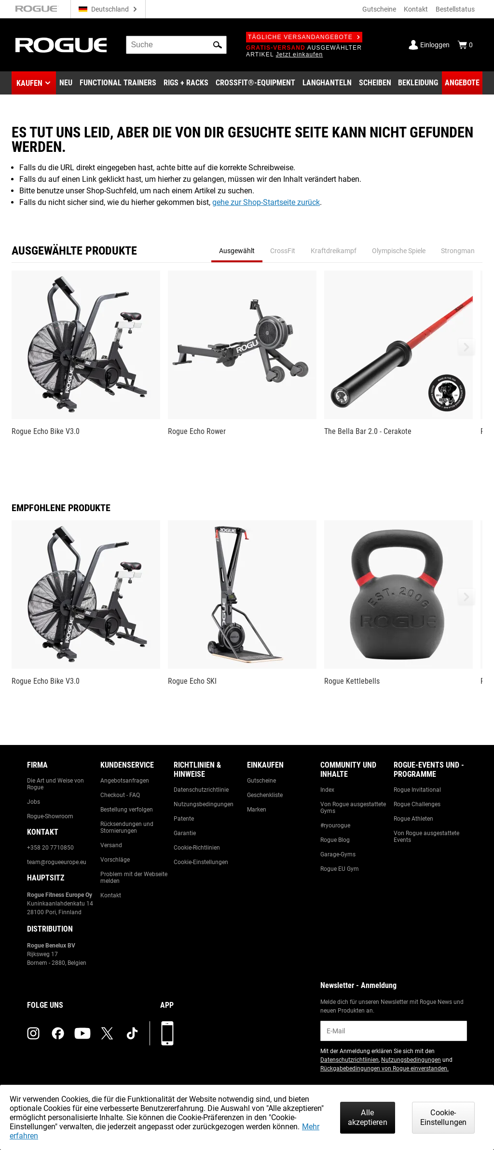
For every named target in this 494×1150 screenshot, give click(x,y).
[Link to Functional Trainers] (118, 83)
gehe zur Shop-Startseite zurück (266, 202)
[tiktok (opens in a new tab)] (132, 1033)
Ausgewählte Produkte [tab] (74, 251)
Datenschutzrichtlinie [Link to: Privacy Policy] (201, 789)
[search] (176, 45)
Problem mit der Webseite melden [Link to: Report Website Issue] (133, 877)
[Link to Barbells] (327, 83)
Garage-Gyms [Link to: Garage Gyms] (338, 854)
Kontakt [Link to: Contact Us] (110, 895)
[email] (393, 1031)
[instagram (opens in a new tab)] (33, 1033)
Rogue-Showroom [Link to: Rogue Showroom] (50, 816)
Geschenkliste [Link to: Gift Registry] (265, 795)
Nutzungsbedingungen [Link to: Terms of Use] (203, 804)
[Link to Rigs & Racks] (186, 83)
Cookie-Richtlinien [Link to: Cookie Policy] (197, 847)
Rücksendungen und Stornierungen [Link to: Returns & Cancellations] (126, 827)
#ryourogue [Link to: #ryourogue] (335, 825)
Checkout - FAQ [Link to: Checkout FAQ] (120, 795)
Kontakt (416, 9)
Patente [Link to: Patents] (184, 818)
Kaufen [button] (29, 83)
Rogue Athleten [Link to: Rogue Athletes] (413, 818)
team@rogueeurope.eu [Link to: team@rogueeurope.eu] (56, 862)
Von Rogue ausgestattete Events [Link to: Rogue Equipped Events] (426, 836)
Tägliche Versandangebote (304, 37)
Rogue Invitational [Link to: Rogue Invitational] (417, 789)
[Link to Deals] (462, 83)
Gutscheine (379, 9)
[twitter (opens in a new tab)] (107, 1033)
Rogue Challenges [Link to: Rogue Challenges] (417, 804)
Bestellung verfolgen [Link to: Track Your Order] (126, 809)
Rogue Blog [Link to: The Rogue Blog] (335, 840)
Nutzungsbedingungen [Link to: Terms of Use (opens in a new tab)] (411, 1059)
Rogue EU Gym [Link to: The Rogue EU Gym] (339, 869)
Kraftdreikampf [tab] (334, 251)
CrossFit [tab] (282, 251)
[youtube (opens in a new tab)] (82, 1033)
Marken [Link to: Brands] (256, 809)
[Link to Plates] (375, 83)
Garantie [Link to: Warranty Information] (185, 833)
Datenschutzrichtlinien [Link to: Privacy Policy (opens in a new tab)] (349, 1059)
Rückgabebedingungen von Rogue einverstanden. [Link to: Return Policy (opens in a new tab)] (384, 1068)
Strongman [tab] (458, 251)
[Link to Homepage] (61, 45)
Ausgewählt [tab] (237, 251)
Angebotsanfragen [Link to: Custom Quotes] (124, 780)
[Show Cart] (465, 45)
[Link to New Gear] (65, 83)
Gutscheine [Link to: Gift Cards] (261, 780)
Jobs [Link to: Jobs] (33, 801)
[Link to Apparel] (418, 83)
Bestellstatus (455, 9)
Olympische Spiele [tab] (398, 251)
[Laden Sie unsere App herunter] (167, 1033)
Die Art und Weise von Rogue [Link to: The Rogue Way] (55, 784)
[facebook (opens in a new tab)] (58, 1033)
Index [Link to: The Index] (327, 789)
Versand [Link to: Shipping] (111, 845)
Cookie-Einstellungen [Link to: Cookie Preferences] (201, 862)
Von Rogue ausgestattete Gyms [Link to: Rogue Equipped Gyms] (353, 807)
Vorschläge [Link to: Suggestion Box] (115, 859)
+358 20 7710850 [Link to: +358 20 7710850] (50, 847)
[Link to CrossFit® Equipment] (255, 83)
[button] (217, 45)
